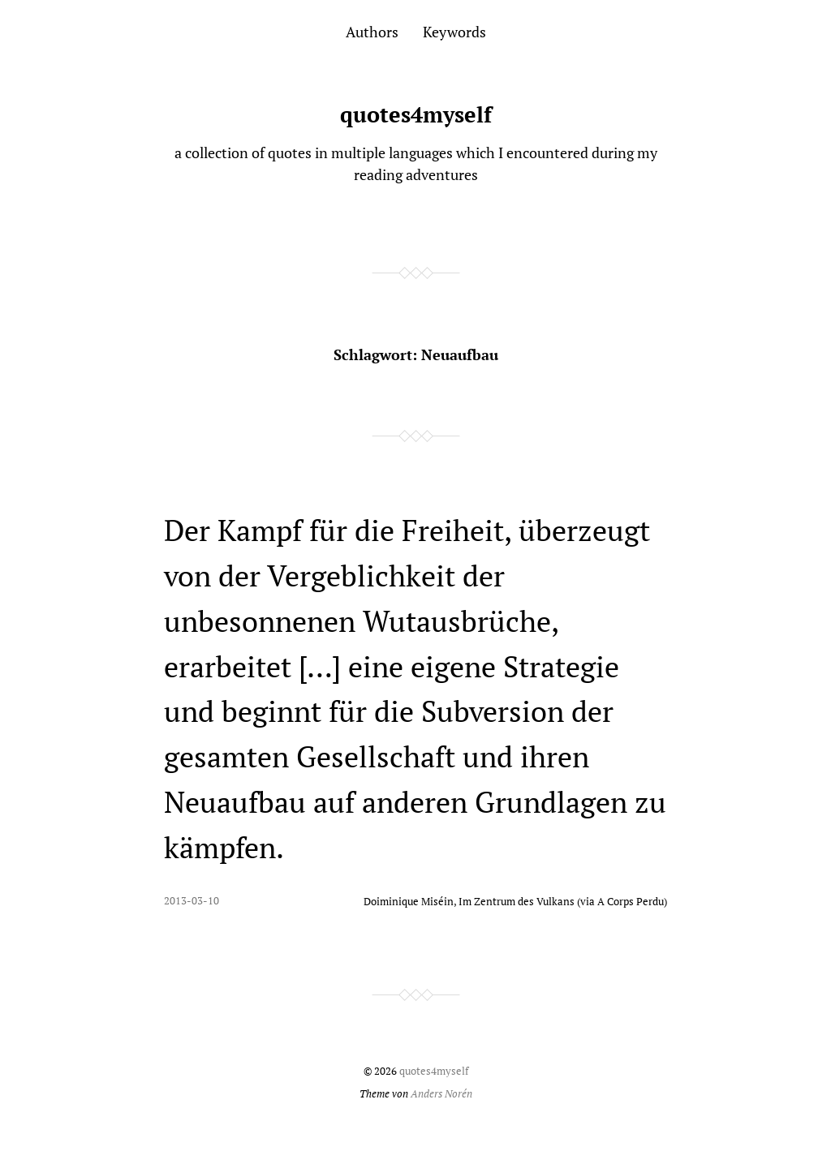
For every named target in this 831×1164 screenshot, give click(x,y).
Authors (372, 31)
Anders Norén (441, 1094)
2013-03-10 (191, 901)
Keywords (454, 31)
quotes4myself (416, 114)
